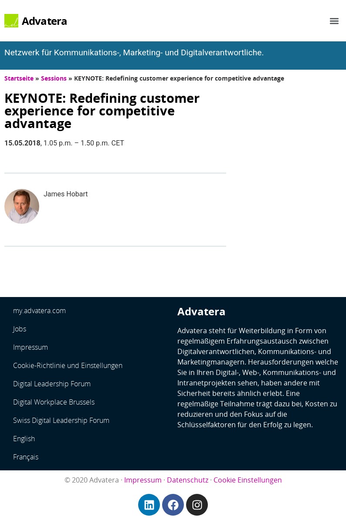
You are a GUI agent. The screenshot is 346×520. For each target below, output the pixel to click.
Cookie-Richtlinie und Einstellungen (67, 365)
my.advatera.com (39, 310)
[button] (334, 21)
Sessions (54, 78)
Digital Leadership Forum (52, 383)
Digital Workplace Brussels (54, 402)
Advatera (45, 21)
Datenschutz (187, 480)
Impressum (30, 347)
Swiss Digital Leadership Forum (61, 420)
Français (25, 457)
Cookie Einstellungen (248, 480)
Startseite (19, 78)
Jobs (19, 329)
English (24, 438)
